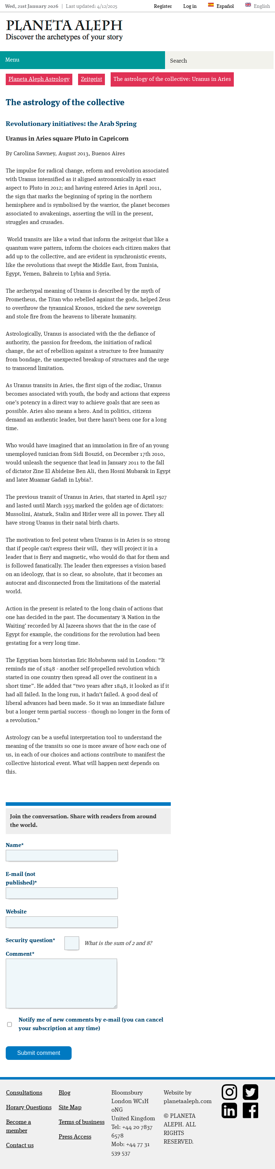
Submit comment (38, 1053)
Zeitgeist (91, 79)
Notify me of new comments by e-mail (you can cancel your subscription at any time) (91, 1024)
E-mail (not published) (21, 878)
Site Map (70, 1108)
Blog (65, 1093)
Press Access (75, 1137)
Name (15, 844)
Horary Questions (29, 1108)
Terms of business (82, 1122)
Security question (30, 940)
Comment (20, 953)
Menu (12, 60)
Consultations (24, 1093)
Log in (190, 6)
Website (16, 912)
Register (163, 6)
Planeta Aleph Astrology (39, 79)
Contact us (20, 1146)
